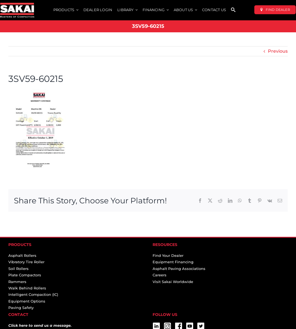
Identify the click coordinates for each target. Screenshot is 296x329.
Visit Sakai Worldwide (173, 281)
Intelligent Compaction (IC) (33, 294)
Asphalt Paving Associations (179, 268)
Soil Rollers (18, 268)
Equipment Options (26, 301)
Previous (278, 51)
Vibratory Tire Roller (26, 262)
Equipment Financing (173, 262)
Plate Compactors (24, 275)
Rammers (17, 281)
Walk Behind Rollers (27, 288)
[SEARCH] (233, 10)
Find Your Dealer (168, 255)
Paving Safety (21, 307)
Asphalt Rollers (22, 255)
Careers (159, 275)
